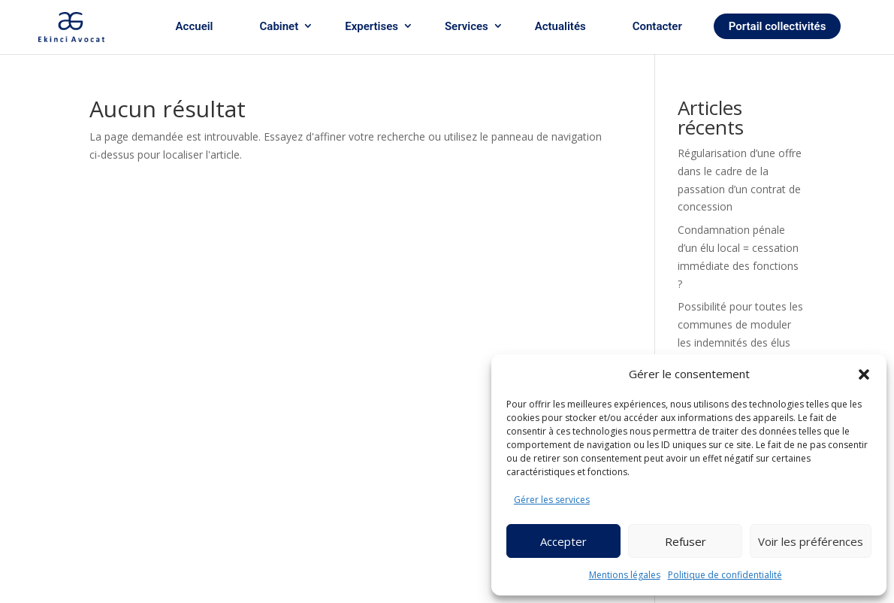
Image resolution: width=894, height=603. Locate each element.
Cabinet (279, 26)
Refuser (685, 541)
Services (466, 26)
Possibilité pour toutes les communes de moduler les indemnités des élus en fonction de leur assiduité (740, 342)
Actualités (560, 26)
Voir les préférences (810, 541)
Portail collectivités (777, 26)
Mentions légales (624, 574)
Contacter (657, 26)
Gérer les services (552, 499)
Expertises (371, 26)
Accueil (194, 26)
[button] (863, 374)
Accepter (563, 541)
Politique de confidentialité (725, 574)
